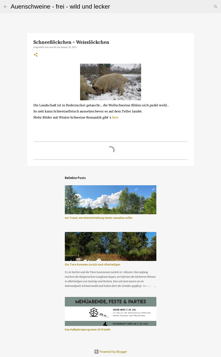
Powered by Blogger (110, 351)
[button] (35, 55)
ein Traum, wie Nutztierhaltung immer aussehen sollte (98, 217)
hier (115, 117)
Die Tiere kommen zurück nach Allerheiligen (92, 264)
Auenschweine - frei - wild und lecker (60, 6)
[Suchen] (115, 6)
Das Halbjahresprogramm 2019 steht (87, 329)
